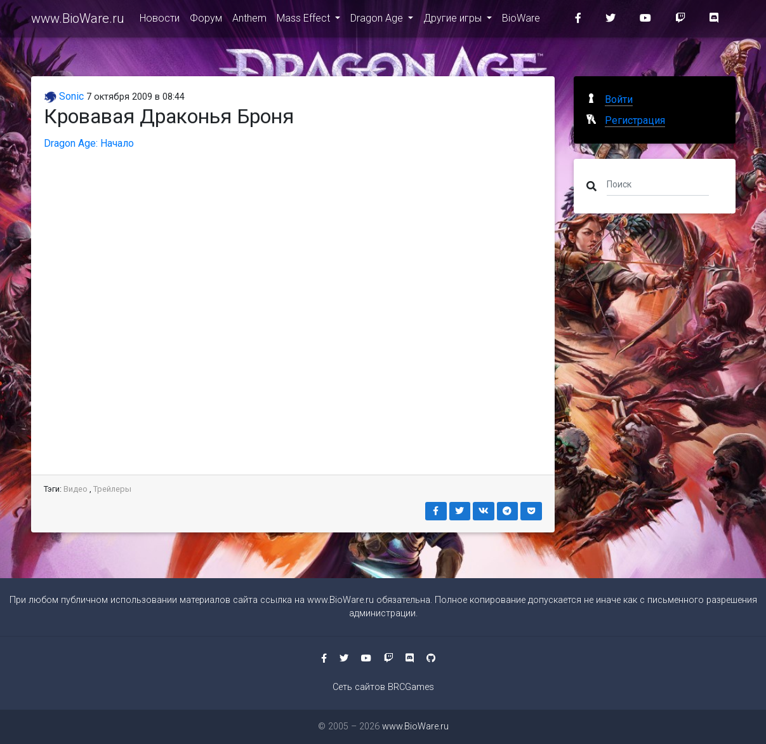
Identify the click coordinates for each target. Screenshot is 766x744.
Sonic (64, 96)
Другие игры (453, 20)
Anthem (249, 20)
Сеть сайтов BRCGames (383, 687)
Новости (160, 20)
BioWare (521, 20)
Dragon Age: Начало (89, 143)
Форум (206, 20)
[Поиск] (658, 184)
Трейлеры (112, 489)
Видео (75, 489)
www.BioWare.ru (77, 20)
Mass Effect (305, 20)
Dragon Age (378, 20)
